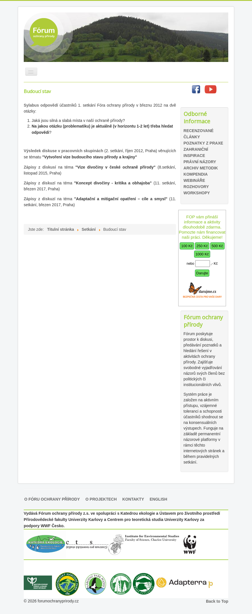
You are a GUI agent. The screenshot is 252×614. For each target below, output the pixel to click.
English (158, 499)
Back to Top (217, 601)
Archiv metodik (201, 168)
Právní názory (200, 162)
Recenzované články (199, 133)
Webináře (194, 180)
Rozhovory (196, 186)
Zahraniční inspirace (196, 152)
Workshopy (197, 193)
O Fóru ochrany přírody (52, 499)
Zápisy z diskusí (41, 167)
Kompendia (196, 174)
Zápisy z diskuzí (39, 183)
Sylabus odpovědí (42, 105)
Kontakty (133, 499)
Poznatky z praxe (203, 143)
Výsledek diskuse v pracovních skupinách (63, 150)
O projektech (101, 499)
